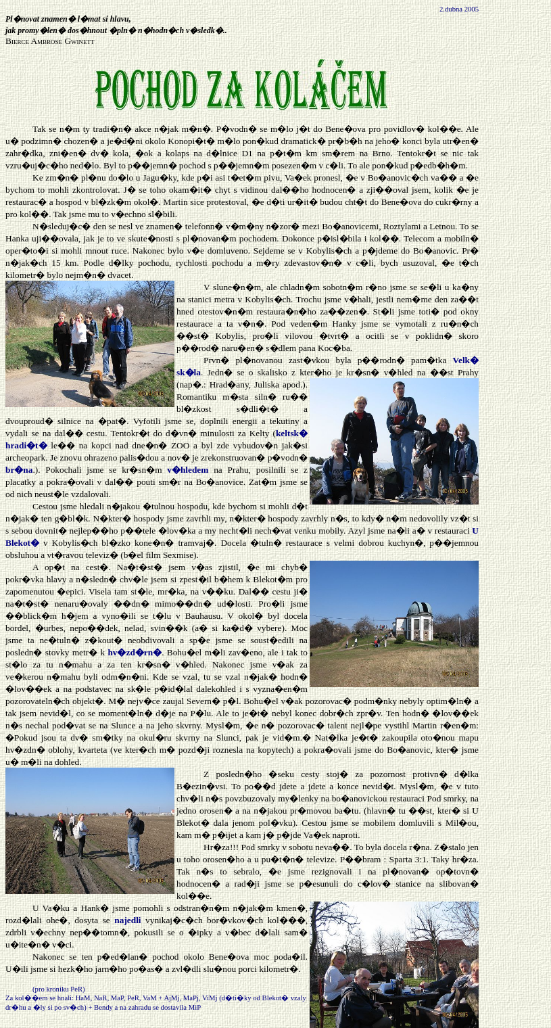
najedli (127, 920)
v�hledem (187, 470)
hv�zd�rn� (134, 652)
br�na (18, 470)
